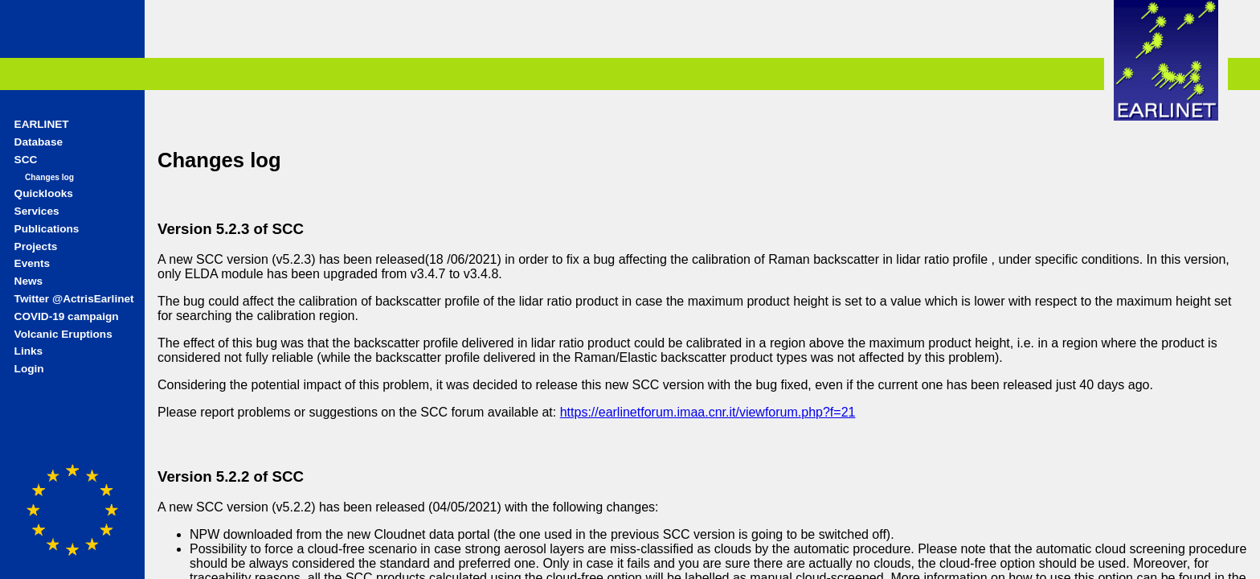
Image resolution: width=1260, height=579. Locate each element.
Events (32, 263)
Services (36, 211)
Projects (36, 246)
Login (29, 369)
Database (38, 142)
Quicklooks (43, 193)
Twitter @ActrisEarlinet (74, 299)
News (28, 281)
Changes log (49, 177)
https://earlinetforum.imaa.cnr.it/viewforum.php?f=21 (708, 412)
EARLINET (41, 124)
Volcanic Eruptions (63, 334)
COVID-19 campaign (66, 316)
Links (28, 351)
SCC (26, 160)
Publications (47, 229)
